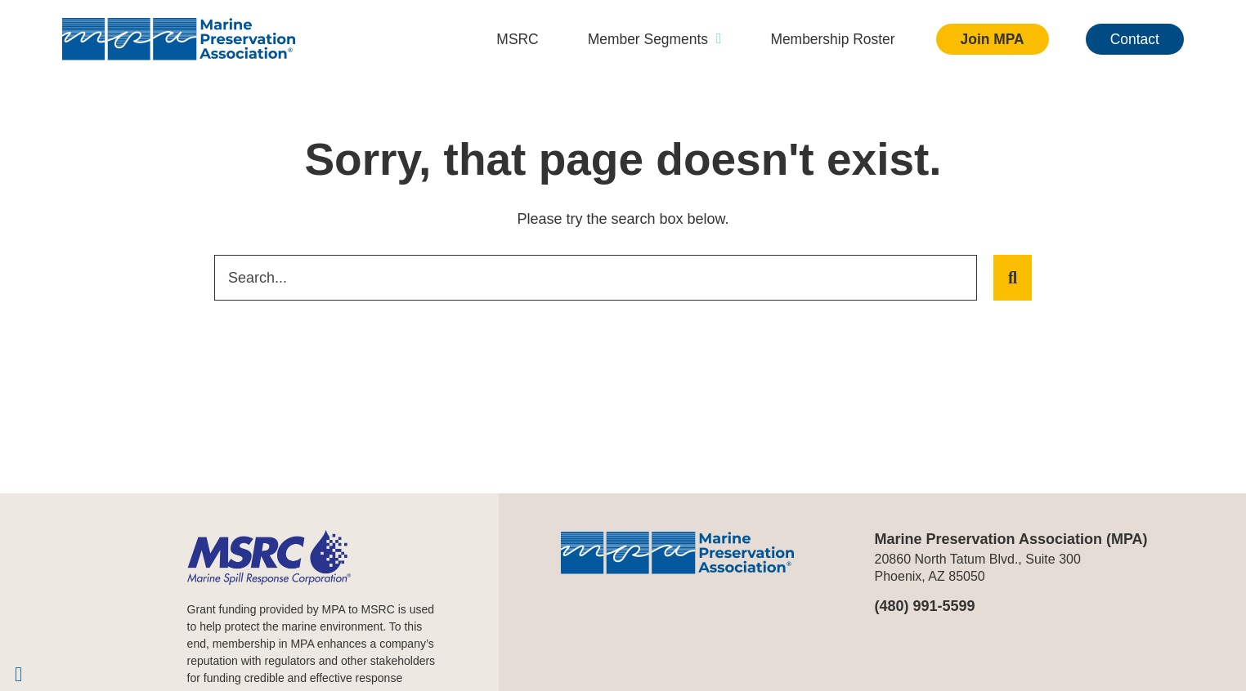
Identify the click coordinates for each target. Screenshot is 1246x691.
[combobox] (595, 278)
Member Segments (645, 39)
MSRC (505, 39)
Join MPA (990, 39)
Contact (1134, 39)
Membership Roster (827, 39)
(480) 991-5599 (925, 606)
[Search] (1012, 278)
